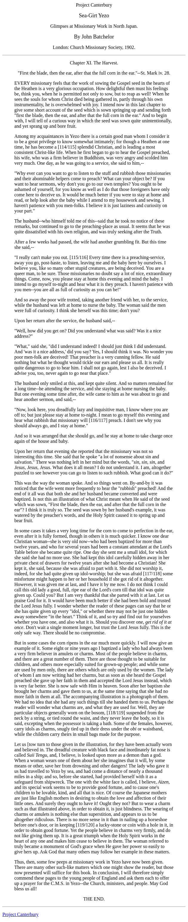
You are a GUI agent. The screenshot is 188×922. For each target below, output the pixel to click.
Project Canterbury (20, 914)
